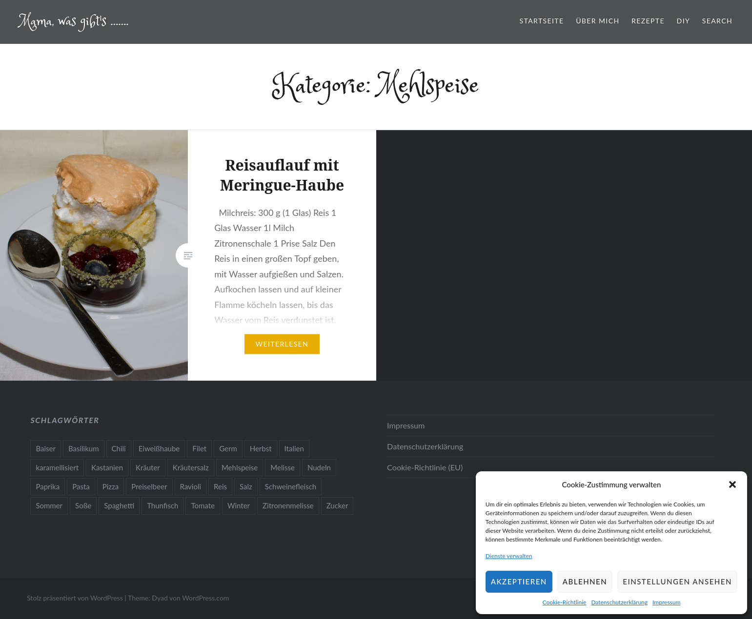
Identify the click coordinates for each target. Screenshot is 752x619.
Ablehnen (585, 581)
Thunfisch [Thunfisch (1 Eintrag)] (162, 505)
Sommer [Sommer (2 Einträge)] (49, 505)
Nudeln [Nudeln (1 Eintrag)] (319, 467)
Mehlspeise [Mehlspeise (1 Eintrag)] (240, 467)
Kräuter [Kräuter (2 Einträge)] (148, 467)
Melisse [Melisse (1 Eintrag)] (282, 467)
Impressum (666, 602)
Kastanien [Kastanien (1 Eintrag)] (107, 467)
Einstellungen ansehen (677, 581)
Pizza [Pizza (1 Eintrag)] (110, 486)
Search (717, 21)
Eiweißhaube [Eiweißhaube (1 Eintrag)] (159, 448)
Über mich (597, 21)
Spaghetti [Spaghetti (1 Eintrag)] (119, 505)
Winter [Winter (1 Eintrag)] (238, 505)
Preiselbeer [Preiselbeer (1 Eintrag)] (149, 486)
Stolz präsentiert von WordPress (75, 598)
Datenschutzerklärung (619, 602)
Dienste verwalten (509, 556)
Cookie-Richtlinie (565, 602)
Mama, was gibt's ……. (74, 21)
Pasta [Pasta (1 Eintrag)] (81, 486)
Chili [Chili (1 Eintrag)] (119, 448)
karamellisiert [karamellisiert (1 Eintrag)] (57, 467)
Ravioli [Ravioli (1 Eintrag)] (191, 486)
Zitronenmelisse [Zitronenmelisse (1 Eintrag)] (288, 505)
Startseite (542, 21)
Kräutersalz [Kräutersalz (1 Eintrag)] (191, 467)
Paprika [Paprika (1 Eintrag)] (48, 486)
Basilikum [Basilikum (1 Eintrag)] (83, 448)
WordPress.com (205, 598)
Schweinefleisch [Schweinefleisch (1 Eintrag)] (290, 486)
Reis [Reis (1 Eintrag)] (220, 486)
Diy (684, 21)
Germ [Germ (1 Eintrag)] (228, 448)
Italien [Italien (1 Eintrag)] (294, 448)
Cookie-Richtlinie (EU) (425, 467)
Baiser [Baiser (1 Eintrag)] (46, 448)
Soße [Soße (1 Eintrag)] (83, 505)
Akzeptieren (519, 581)
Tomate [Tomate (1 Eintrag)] (203, 505)
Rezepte (648, 21)
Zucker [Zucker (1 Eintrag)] (337, 505)
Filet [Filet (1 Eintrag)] (199, 448)
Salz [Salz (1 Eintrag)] (246, 486)
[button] (732, 484)
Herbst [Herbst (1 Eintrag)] (261, 448)
